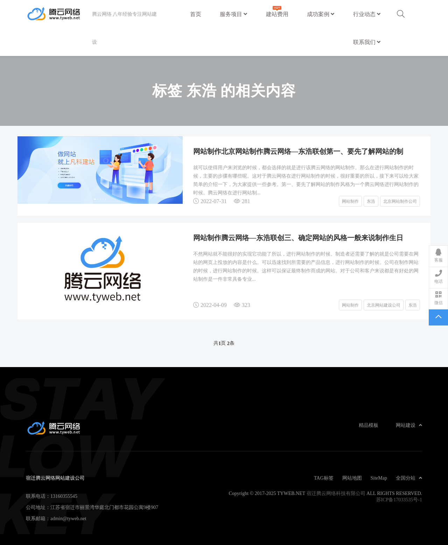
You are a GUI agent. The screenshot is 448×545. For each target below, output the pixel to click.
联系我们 (366, 42)
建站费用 (277, 11)
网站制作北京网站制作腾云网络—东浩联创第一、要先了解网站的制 (298, 151)
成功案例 (320, 14)
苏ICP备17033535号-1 (399, 499)
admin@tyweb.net (68, 518)
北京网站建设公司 (383, 305)
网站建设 (409, 425)
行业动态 (366, 14)
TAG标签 (324, 477)
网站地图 (352, 477)
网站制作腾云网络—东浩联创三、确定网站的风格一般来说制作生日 (298, 237)
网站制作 (350, 201)
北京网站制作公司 (400, 201)
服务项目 (233, 14)
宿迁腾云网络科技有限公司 (336, 493)
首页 (195, 14)
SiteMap (379, 477)
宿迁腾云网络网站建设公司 (59, 14)
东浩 (371, 201)
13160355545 (63, 496)
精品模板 (368, 425)
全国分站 (409, 477)
